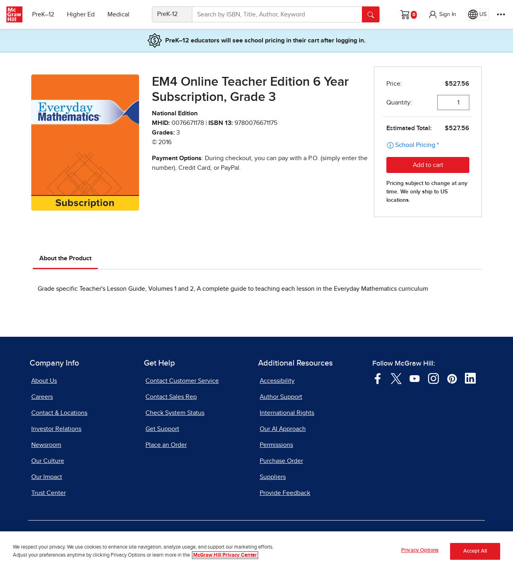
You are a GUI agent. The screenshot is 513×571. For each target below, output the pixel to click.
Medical (118, 14)
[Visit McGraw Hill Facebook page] (377, 378)
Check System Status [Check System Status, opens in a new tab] (174, 413)
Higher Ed (81, 14)
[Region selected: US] (477, 14)
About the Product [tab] (65, 258)
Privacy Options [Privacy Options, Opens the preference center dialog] (419, 550)
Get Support (162, 429)
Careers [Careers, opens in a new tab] (42, 397)
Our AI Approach (283, 429)
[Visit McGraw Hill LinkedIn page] (470, 378)
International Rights (287, 413)
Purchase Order (281, 461)
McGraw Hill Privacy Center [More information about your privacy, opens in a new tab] (225, 555)
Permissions (276, 445)
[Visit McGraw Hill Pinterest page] (451, 378)
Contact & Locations (59, 413)
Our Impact (46, 477)
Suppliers (273, 477)
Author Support (281, 397)
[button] (442, 14)
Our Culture (47, 461)
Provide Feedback (285, 493)
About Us (44, 381)
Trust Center (48, 493)
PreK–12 (43, 14)
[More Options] (501, 14)
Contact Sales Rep (171, 397)
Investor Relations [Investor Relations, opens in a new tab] (56, 429)
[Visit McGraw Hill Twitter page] (396, 378)
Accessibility (277, 381)
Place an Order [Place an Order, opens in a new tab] (166, 445)
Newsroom (46, 445)
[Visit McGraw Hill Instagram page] (433, 378)
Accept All (475, 551)
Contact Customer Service (182, 381)
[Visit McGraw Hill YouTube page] (414, 378)
